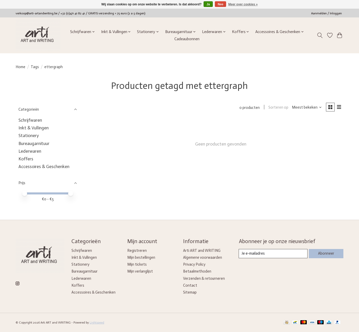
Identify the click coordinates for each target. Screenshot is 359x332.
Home (20, 67)
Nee (220, 4)
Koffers (25, 159)
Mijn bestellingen (141, 257)
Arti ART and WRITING (201, 250)
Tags (35, 67)
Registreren (137, 250)
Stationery (28, 135)
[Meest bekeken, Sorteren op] (307, 107)
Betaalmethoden (197, 271)
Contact (190, 285)
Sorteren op (278, 107)
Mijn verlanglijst (140, 271)
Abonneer (326, 253)
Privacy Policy (194, 264)
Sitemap (190, 292)
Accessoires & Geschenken (43, 166)
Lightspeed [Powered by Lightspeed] (97, 322)
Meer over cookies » (243, 4)
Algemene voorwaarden (202, 257)
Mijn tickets (137, 264)
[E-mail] (273, 253)
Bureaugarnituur (33, 143)
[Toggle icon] (320, 35)
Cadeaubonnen (186, 39)
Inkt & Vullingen (33, 128)
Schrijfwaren (30, 120)
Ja (208, 4)
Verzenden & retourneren (204, 278)
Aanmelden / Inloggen (326, 13)
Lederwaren (29, 151)
